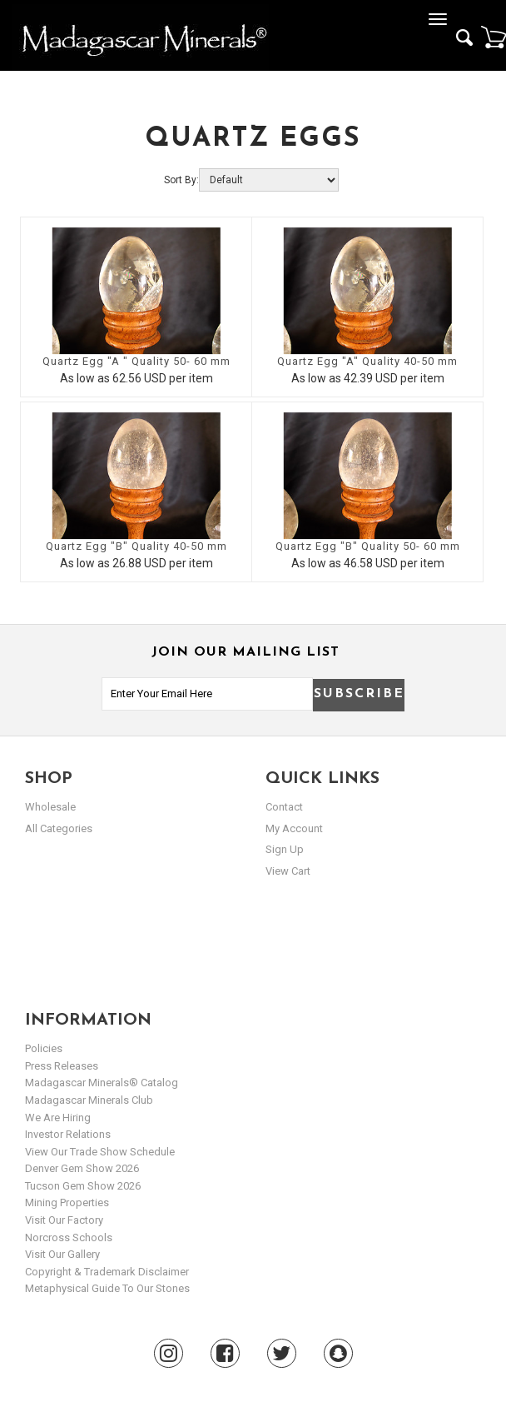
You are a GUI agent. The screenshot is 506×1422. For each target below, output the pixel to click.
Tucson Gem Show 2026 (83, 1186)
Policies (43, 1048)
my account (294, 828)
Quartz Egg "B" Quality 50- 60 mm (367, 546)
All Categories (58, 828)
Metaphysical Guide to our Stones (107, 1288)
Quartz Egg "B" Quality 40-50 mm (136, 546)
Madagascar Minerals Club (89, 1100)
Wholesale (50, 807)
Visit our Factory (64, 1220)
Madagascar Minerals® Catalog (101, 1082)
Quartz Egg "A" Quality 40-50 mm (367, 361)
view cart (287, 871)
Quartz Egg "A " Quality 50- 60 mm (136, 361)
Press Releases (61, 1066)
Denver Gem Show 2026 (82, 1168)
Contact (284, 807)
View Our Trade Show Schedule (100, 1151)
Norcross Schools (68, 1237)
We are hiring (58, 1117)
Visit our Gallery (62, 1254)
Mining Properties (67, 1202)
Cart (493, 36)
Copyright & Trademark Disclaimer (107, 1271)
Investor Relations (68, 1134)
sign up (284, 849)
